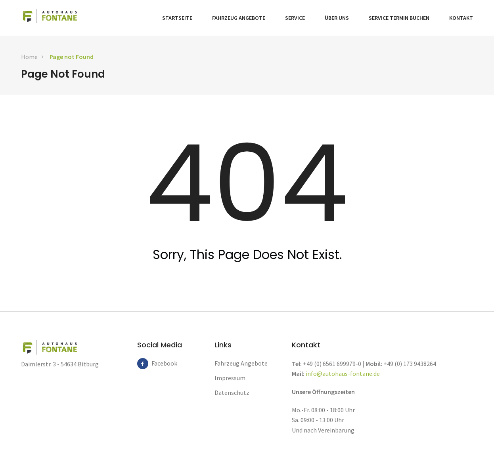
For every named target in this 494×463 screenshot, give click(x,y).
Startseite (177, 17)
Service (295, 17)
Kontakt (461, 17)
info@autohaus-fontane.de (343, 373)
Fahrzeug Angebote (238, 17)
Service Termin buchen (399, 17)
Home (29, 57)
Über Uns (337, 17)
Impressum (229, 378)
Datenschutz (231, 392)
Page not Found (72, 57)
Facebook (157, 363)
